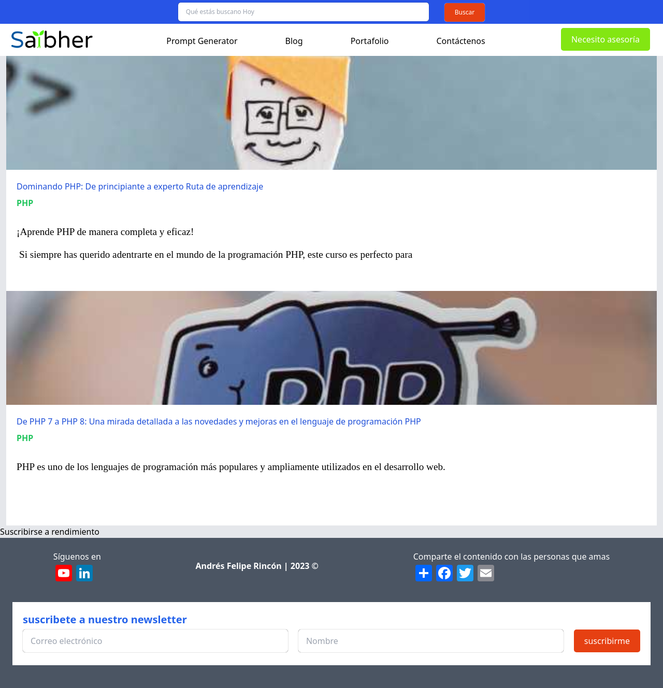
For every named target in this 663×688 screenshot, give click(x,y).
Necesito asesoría (605, 39)
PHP (25, 203)
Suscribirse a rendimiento (49, 531)
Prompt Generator (201, 41)
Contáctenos (461, 41)
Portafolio (370, 41)
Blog (294, 41)
